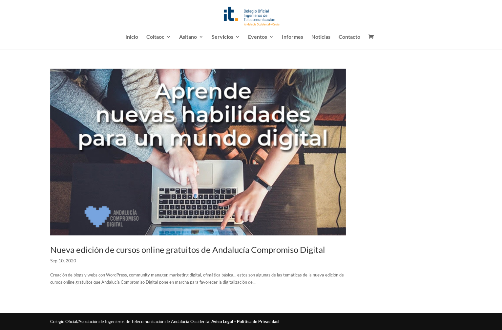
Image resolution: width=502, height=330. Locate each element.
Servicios (222, 37)
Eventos (257, 37)
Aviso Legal (222, 321)
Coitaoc (155, 37)
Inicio (131, 37)
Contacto (349, 37)
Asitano (188, 37)
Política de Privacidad (258, 321)
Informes (292, 37)
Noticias (320, 37)
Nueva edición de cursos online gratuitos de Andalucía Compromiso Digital (187, 249)
